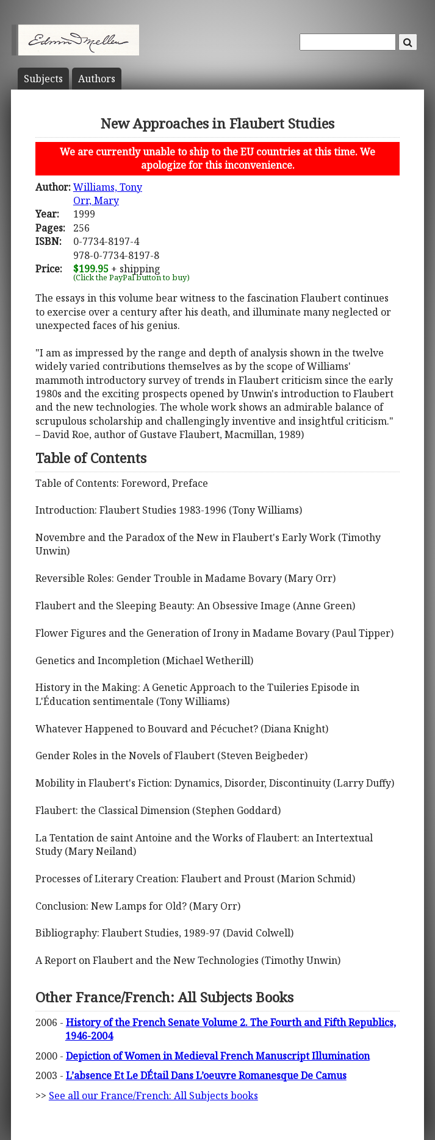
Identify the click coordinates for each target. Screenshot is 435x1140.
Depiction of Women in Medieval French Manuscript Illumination (218, 1056)
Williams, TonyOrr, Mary (107, 193)
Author (96, 78)
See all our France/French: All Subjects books (153, 1095)
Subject (43, 78)
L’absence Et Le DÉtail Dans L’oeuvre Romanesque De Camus (206, 1075)
